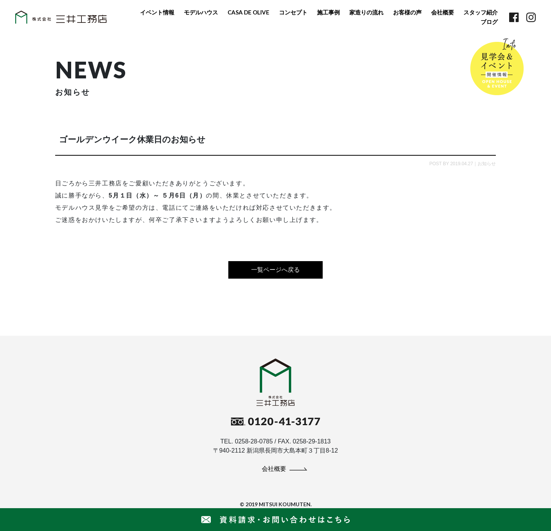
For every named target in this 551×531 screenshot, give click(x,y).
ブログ (489, 21)
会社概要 (442, 12)
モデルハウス (201, 12)
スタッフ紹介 (480, 12)
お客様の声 (407, 12)
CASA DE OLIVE (248, 12)
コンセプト (293, 12)
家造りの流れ (366, 12)
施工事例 (328, 12)
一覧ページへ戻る (275, 269)
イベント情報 (157, 12)
